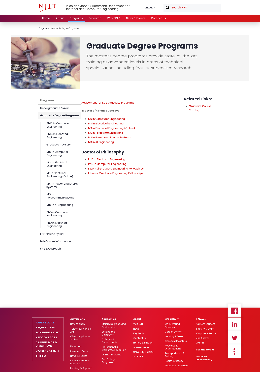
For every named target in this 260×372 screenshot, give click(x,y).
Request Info (45, 327)
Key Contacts (46, 337)
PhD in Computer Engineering (57, 213)
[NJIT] (48, 8)
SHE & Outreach (50, 249)
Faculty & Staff (205, 328)
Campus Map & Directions (46, 344)
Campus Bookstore (176, 341)
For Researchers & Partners (80, 362)
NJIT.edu (148, 7)
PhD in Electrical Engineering (56, 224)
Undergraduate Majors (54, 108)
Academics (109, 318)
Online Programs (111, 354)
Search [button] (167, 7)
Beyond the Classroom (108, 333)
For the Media (205, 349)
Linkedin (234, 324)
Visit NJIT (138, 323)
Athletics (138, 356)
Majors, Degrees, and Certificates (114, 325)
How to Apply (77, 323)
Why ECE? (113, 18)
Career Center (173, 331)
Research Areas (79, 351)
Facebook (234, 310)
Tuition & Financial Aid (81, 330)
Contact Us (158, 18)
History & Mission (143, 342)
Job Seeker (202, 338)
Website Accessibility (204, 358)
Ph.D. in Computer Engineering (58, 125)
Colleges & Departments (109, 341)
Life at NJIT (172, 318)
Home (46, 18)
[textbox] (192, 8)
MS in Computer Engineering (106, 119)
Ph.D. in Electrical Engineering (57, 135)
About (60, 18)
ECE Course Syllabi (52, 234)
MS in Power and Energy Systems (109, 137)
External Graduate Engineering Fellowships (116, 169)
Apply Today (45, 322)
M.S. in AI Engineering (59, 205)
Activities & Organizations (173, 347)
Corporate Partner (206, 333)
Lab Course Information (55, 241)
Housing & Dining (174, 336)
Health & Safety (174, 360)
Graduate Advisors (58, 144)
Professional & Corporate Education (114, 348)
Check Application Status (80, 338)
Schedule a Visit (48, 332)
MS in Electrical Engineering (106, 123)
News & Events (135, 18)
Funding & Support (81, 368)
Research (95, 18)
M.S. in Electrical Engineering (56, 164)
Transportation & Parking (175, 355)
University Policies (143, 351)
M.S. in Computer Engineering (57, 153)
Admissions (77, 318)
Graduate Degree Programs (65, 28)
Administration (141, 347)
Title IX (41, 355)
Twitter (234, 338)
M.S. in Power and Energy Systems (62, 185)
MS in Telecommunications (105, 133)
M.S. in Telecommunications (60, 196)
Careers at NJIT (47, 350)
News (136, 328)
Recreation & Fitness (177, 365)
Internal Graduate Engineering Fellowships (115, 173)
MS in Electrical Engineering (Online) (59, 174)
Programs (76, 18)
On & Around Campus (172, 325)
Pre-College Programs (109, 361)
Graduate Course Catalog (200, 108)
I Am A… (201, 318)
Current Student (205, 323)
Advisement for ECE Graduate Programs (107, 103)
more (234, 351)
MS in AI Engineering (101, 142)
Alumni (200, 342)
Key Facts (138, 333)
